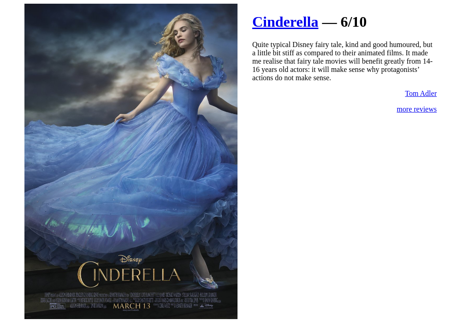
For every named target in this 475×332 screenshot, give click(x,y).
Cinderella (285, 21)
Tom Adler (421, 93)
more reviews (417, 109)
